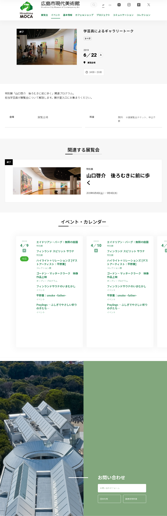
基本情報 (67, 14)
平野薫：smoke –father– (51, 295)
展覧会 (44, 14)
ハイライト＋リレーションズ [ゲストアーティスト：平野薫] (56, 262)
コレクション (143, 14)
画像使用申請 (131, 498)
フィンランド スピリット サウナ (55, 251)
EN (110, 5)
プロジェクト (103, 14)
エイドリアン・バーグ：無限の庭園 (57, 242)
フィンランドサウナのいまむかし (56, 286)
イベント (55, 14)
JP (103, 5)
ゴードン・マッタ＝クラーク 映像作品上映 (57, 275)
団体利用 (104, 498)
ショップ (84, 14)
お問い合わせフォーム (110, 488)
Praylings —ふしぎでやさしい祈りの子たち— (56, 306)
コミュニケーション (123, 14)
